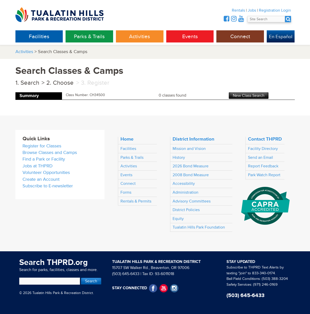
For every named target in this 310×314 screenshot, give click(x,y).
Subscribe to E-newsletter (48, 186)
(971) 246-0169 (265, 284)
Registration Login (275, 10)
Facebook (153, 288)
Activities (139, 36)
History (179, 157)
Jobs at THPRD (38, 166)
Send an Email (260, 157)
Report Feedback (263, 166)
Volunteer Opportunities (46, 172)
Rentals (238, 10)
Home (127, 139)
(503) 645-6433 (125, 273)
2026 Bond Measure (191, 166)
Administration (185, 192)
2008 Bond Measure (191, 174)
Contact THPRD (265, 139)
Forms (125, 192)
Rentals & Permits (135, 201)
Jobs (252, 10)
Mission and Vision (189, 148)
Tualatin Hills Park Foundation (199, 227)
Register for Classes (42, 146)
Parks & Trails (89, 36)
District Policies (186, 209)
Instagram (174, 288)
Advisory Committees (192, 201)
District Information (193, 139)
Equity (178, 218)
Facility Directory (263, 148)
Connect (240, 36)
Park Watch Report (264, 174)
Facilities (39, 36)
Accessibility (184, 183)
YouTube (163, 288)
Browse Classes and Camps (50, 152)
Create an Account (41, 179)
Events (190, 36)
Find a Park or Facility (44, 159)
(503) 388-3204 (275, 278)
